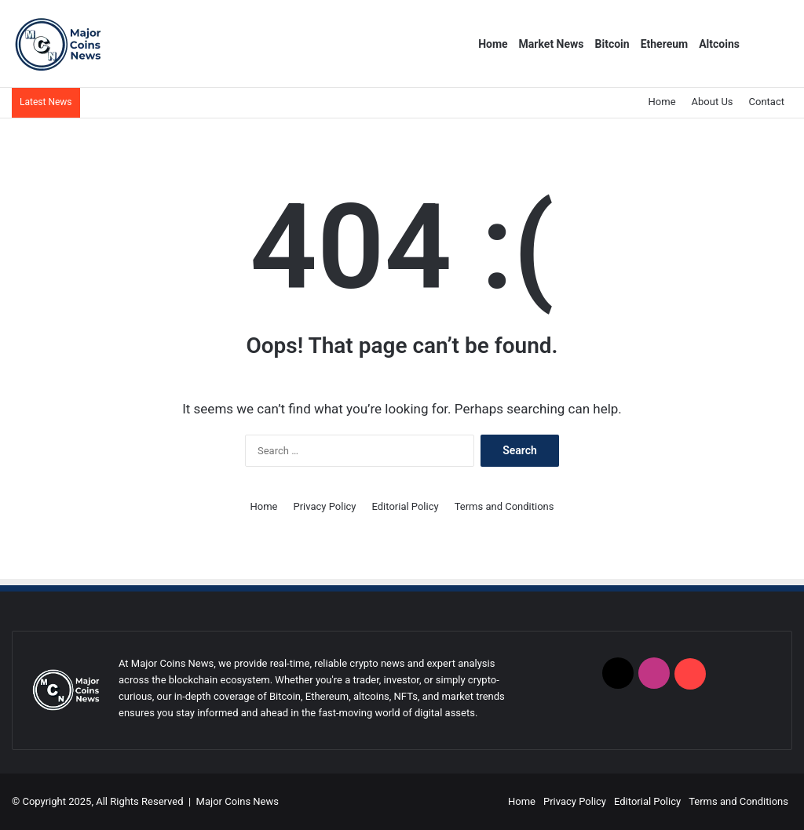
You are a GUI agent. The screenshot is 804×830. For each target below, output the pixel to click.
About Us (712, 101)
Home (492, 44)
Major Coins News (237, 801)
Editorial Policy (405, 506)
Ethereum (665, 44)
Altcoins (719, 44)
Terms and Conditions (504, 506)
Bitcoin (612, 44)
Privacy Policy (324, 506)
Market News (551, 44)
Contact (766, 101)
